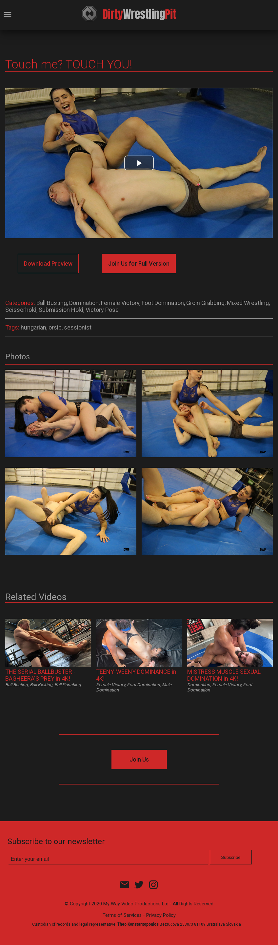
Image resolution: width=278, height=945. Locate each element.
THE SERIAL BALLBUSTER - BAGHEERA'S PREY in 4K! (40, 675)
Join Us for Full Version (138, 263)
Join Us (139, 759)
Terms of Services (122, 915)
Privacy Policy (161, 915)
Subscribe (230, 857)
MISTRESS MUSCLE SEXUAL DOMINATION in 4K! (224, 675)
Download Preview (48, 263)
